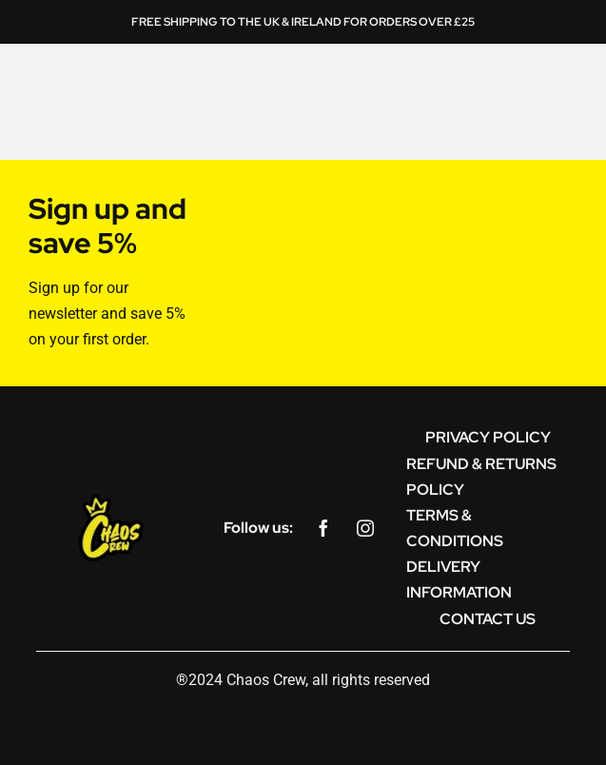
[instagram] (365, 528)
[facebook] (323, 528)
